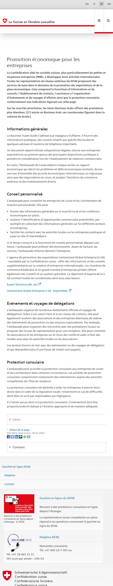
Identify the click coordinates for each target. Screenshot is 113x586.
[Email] (28, 422)
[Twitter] (13, 422)
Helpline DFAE (49, 523)
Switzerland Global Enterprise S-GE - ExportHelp (39, 276)
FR (101, 3)
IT (94, 3)
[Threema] (21, 422)
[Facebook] (9, 422)
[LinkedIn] (17, 422)
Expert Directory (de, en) (24, 270)
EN (109, 3)
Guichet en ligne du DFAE (57, 484)
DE (87, 3)
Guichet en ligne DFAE (16, 452)
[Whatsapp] (25, 422)
